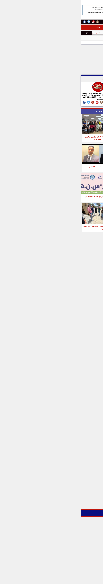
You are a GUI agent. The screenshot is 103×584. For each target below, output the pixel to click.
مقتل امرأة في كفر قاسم (11, 33)
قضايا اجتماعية (89, 38)
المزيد (16, 27)
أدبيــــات (74, 27)
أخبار (95, 27)
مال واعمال (63, 27)
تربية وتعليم (26, 27)
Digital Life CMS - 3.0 (56, 514)
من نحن (76, 21)
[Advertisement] (62, 59)
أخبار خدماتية (85, 27)
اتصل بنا (58, 21)
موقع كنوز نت (27, 79)
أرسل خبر (67, 21)
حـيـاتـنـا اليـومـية (49, 27)
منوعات (36, 27)
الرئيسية (99, 38)
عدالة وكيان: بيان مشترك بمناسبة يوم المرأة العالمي (64, 38)
